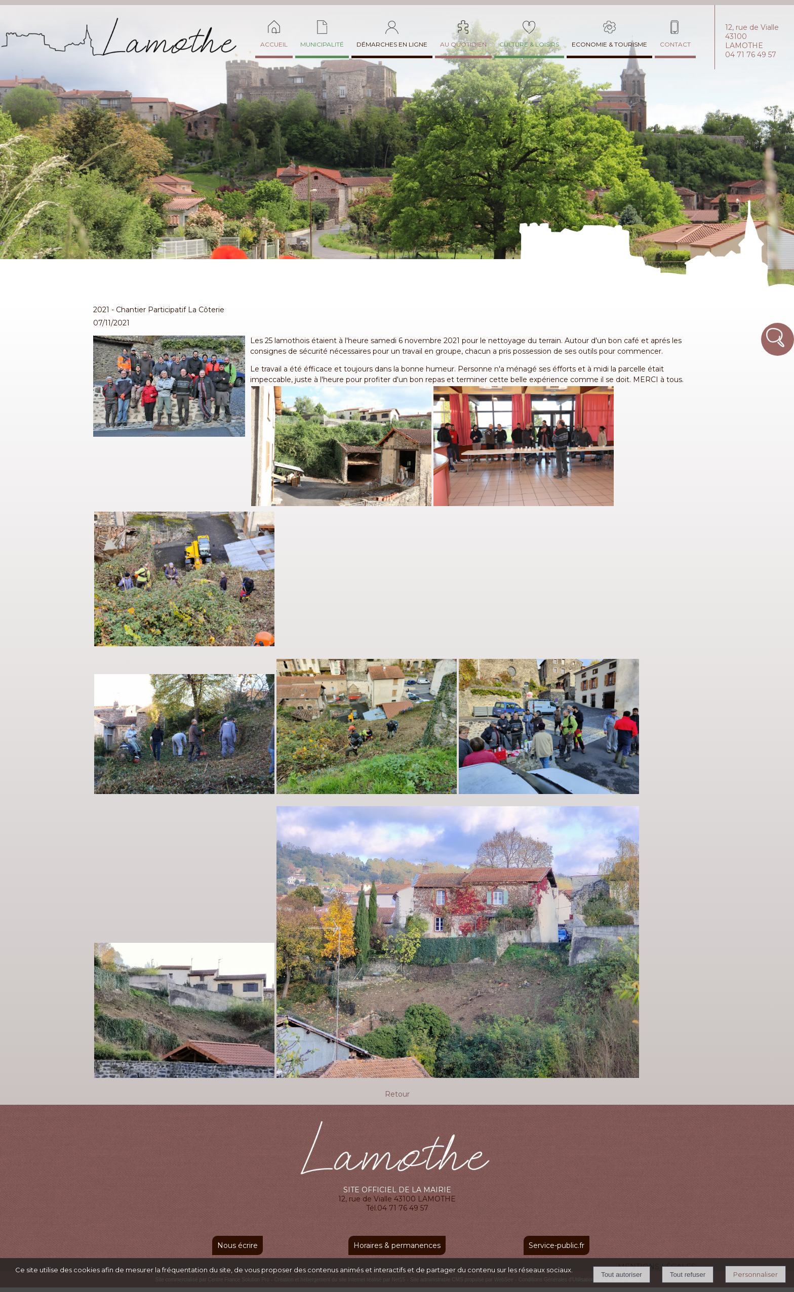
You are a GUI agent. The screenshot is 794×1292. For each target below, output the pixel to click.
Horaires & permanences (397, 1245)
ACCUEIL (274, 44)
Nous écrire (237, 1245)
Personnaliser (755, 1274)
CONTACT (675, 44)
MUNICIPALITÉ (322, 44)
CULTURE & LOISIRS (529, 44)
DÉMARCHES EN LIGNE (391, 44)
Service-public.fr (556, 1245)
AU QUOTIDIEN (463, 44)
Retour (397, 1094)
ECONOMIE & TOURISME (609, 44)
